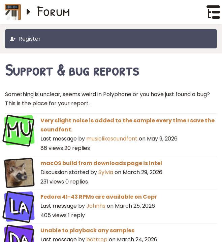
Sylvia (105, 172)
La (19, 205)
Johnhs (95, 206)
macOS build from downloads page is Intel (101, 163)
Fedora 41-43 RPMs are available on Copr (98, 197)
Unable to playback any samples (87, 230)
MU (19, 129)
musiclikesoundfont (111, 139)
